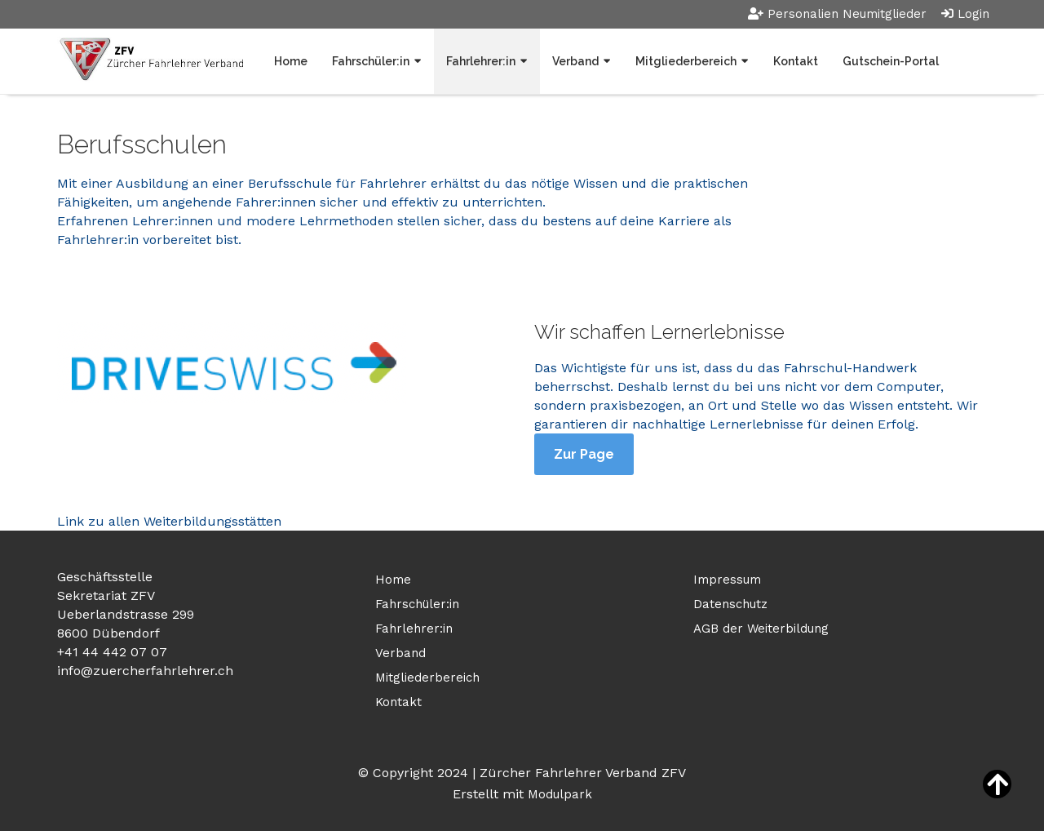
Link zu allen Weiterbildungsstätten (169, 521)
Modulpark (560, 794)
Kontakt (795, 61)
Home (290, 61)
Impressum (727, 579)
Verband (575, 61)
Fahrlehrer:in (480, 61)
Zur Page (584, 454)
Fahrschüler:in (370, 61)
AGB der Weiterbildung (761, 628)
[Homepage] (150, 61)
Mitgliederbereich (686, 61)
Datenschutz (730, 604)
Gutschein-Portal (891, 61)
